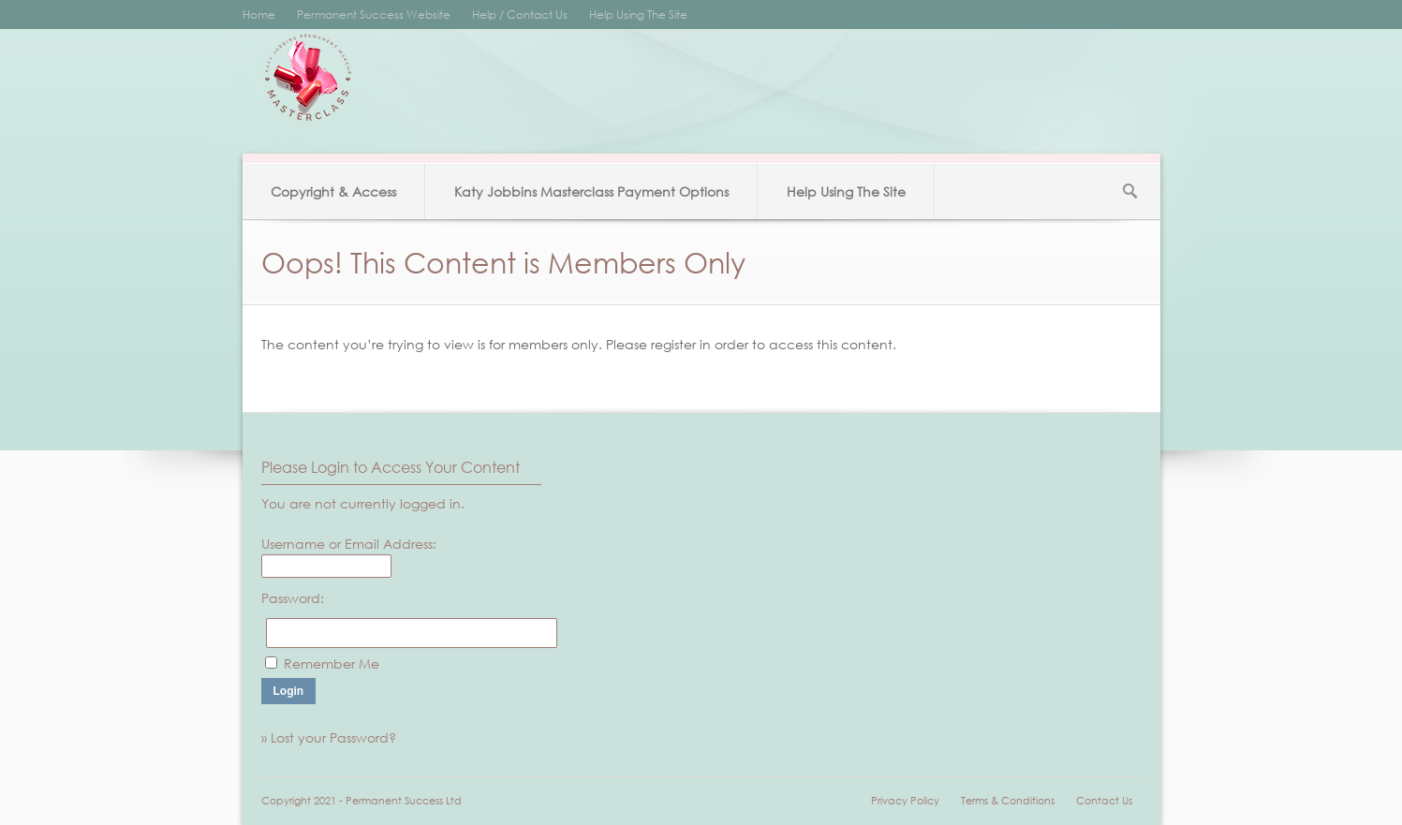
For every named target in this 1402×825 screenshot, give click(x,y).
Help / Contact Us (520, 14)
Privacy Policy (905, 800)
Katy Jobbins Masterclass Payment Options (591, 191)
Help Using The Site (638, 14)
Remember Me (331, 663)
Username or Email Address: (348, 543)
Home (259, 14)
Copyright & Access (333, 191)
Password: (292, 598)
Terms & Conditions (1008, 800)
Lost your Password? (333, 737)
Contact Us (1104, 800)
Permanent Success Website (373, 14)
